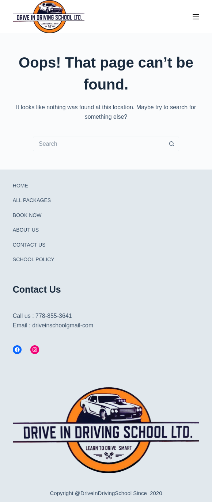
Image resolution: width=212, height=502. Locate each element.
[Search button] (171, 144)
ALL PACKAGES (32, 200)
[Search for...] (98, 144)
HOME (20, 186)
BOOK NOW (27, 215)
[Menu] (196, 17)
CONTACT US (29, 245)
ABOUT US (26, 230)
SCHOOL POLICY (33, 259)
